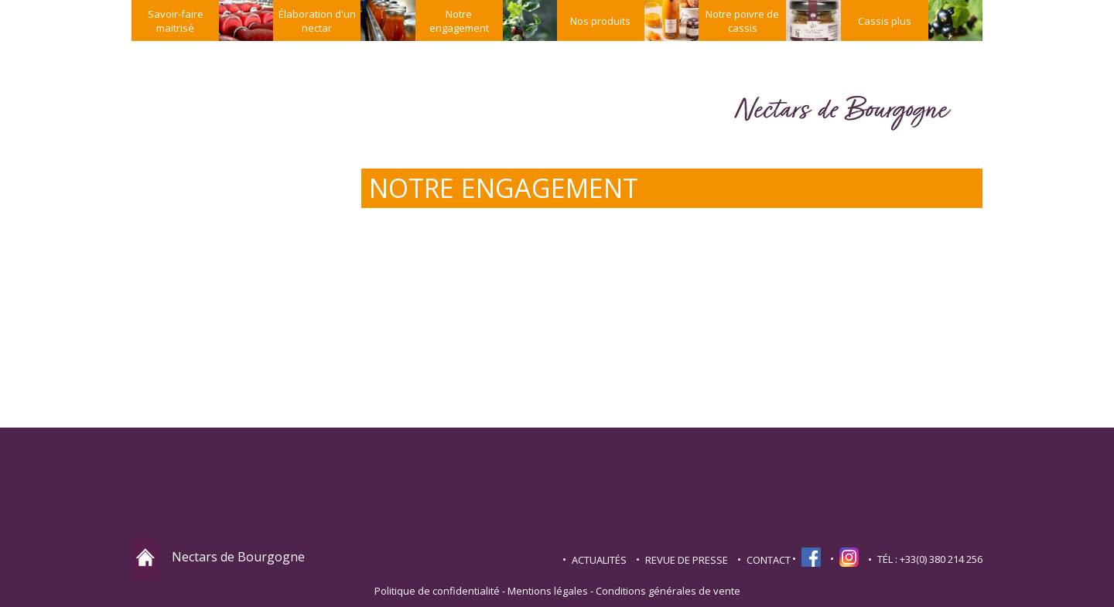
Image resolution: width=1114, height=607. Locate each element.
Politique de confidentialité (437, 591)
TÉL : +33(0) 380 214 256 (929, 559)
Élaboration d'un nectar (317, 21)
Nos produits (600, 21)
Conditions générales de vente (668, 591)
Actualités (599, 560)
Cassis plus (884, 21)
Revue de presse (686, 560)
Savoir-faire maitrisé (175, 21)
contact (769, 560)
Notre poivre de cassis (742, 21)
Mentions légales (547, 591)
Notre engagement (459, 21)
